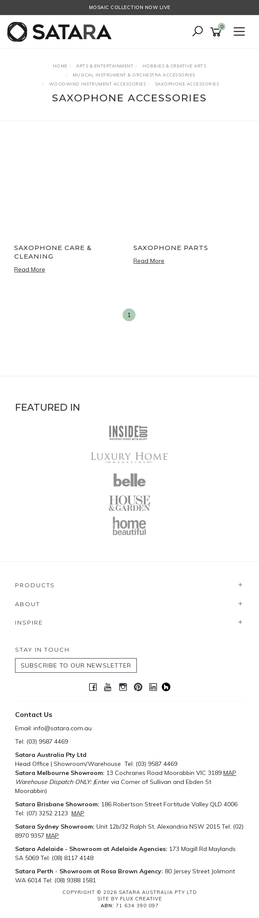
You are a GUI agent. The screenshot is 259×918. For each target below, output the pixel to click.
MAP (229, 773)
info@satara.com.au (63, 728)
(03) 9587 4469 (47, 741)
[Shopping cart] (217, 32)
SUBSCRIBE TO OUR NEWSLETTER (76, 665)
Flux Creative (141, 899)
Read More (29, 269)
